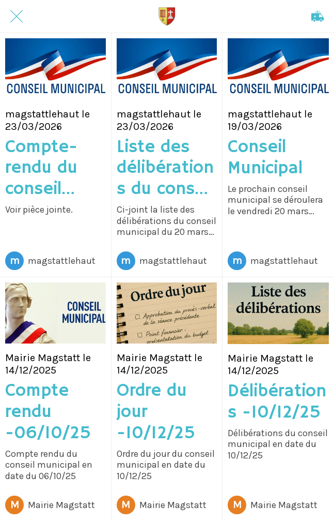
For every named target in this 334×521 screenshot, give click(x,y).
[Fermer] (16, 16)
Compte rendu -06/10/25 (48, 412)
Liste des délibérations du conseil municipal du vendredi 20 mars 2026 (165, 168)
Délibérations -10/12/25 (277, 402)
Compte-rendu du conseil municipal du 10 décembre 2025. (45, 168)
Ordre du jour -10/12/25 (156, 412)
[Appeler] (317, 16)
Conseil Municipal (265, 158)
